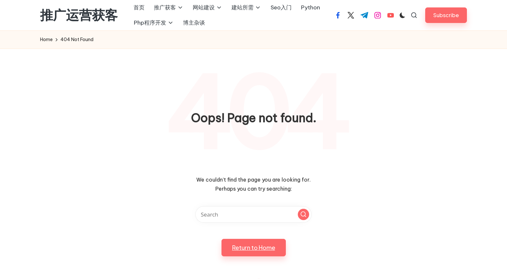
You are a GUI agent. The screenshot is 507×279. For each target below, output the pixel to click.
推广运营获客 (79, 15)
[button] (446, 15)
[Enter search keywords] (253, 214)
